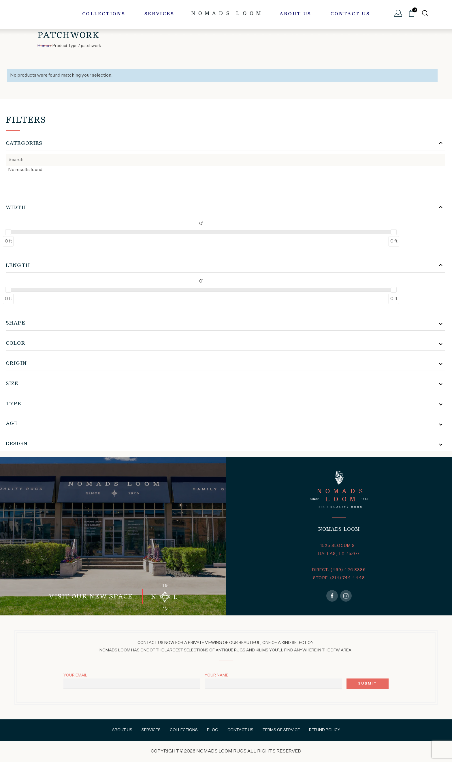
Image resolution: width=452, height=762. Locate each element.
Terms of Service (281, 730)
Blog (212, 730)
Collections (103, 14)
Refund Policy (324, 730)
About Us (295, 14)
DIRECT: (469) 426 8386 (339, 570)
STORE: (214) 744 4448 (339, 578)
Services (159, 14)
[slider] (8, 232)
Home (43, 46)
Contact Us (350, 14)
